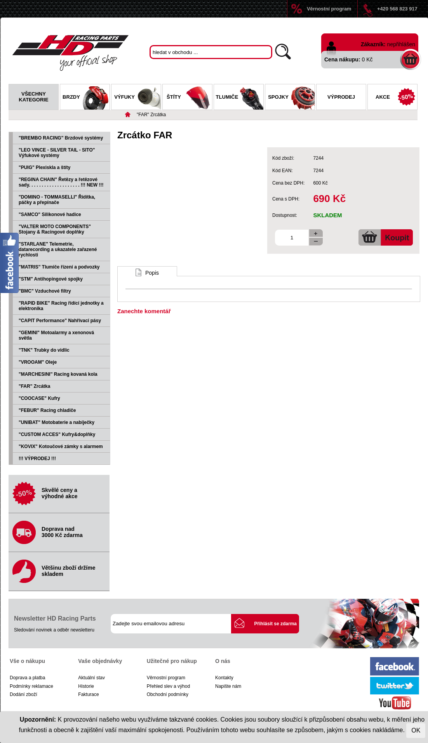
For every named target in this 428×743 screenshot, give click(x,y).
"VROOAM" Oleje (38, 362)
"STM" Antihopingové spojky (51, 279)
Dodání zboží (23, 694)
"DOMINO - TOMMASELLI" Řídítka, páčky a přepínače (57, 199)
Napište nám (228, 686)
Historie (86, 686)
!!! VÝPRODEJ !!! (37, 458)
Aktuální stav (91, 677)
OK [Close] (415, 730)
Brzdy (86, 98)
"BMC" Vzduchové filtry (45, 291)
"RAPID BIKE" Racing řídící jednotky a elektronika (61, 305)
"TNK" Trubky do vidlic (44, 350)
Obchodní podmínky (167, 694)
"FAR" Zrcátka (151, 114)
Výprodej (341, 97)
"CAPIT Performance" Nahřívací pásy (60, 320)
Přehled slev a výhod (168, 686)
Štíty (189, 98)
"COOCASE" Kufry (39, 398)
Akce (396, 98)
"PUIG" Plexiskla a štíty (44, 167)
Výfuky (137, 98)
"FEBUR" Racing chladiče (47, 410)
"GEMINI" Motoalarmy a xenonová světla (56, 335)
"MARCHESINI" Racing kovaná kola (58, 374)
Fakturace (88, 694)
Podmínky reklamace (31, 686)
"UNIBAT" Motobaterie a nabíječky (56, 422)
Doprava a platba (27, 677)
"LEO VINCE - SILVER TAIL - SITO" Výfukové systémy (57, 152)
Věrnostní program (329, 9)
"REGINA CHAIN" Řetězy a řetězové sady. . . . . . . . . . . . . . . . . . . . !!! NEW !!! (61, 182)
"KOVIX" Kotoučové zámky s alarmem (61, 446)
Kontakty (224, 677)
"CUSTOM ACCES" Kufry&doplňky (57, 434)
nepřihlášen (401, 44)
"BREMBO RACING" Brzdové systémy (61, 138)
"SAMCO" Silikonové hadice (50, 214)
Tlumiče (239, 98)
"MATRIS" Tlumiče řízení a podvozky (59, 267)
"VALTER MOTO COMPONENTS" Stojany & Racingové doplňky (55, 229)
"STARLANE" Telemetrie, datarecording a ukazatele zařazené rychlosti (58, 249)
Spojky (291, 98)
